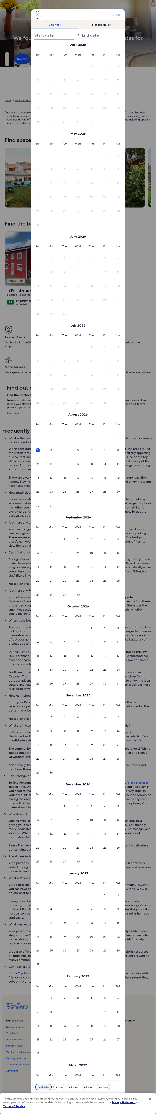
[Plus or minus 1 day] (59, 1087)
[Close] (149, 1099)
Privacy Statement (123, 1102)
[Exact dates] (43, 1087)
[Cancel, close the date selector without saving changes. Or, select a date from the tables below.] (37, 15)
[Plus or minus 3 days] (88, 1087)
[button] (78, 66)
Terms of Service (14, 1106)
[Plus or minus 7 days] (103, 1087)
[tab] (54, 24)
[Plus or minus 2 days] (73, 1087)
